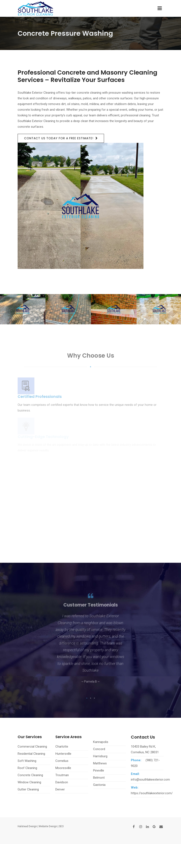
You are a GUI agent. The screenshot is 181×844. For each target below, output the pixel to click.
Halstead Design (27, 826)
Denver (60, 789)
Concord (99, 749)
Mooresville (63, 768)
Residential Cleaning (31, 754)
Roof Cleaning (27, 768)
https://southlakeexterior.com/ (152, 793)
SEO (61, 826)
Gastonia (99, 785)
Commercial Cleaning (32, 746)
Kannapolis (100, 742)
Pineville (98, 770)
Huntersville (63, 754)
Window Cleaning (29, 782)
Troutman (62, 775)
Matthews (100, 763)
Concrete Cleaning (30, 775)
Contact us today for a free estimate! (58, 138)
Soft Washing (27, 761)
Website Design (48, 826)
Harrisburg (100, 756)
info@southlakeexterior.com (150, 779)
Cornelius (61, 761)
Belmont (99, 778)
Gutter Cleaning (28, 789)
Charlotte (61, 746)
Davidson (61, 782)
